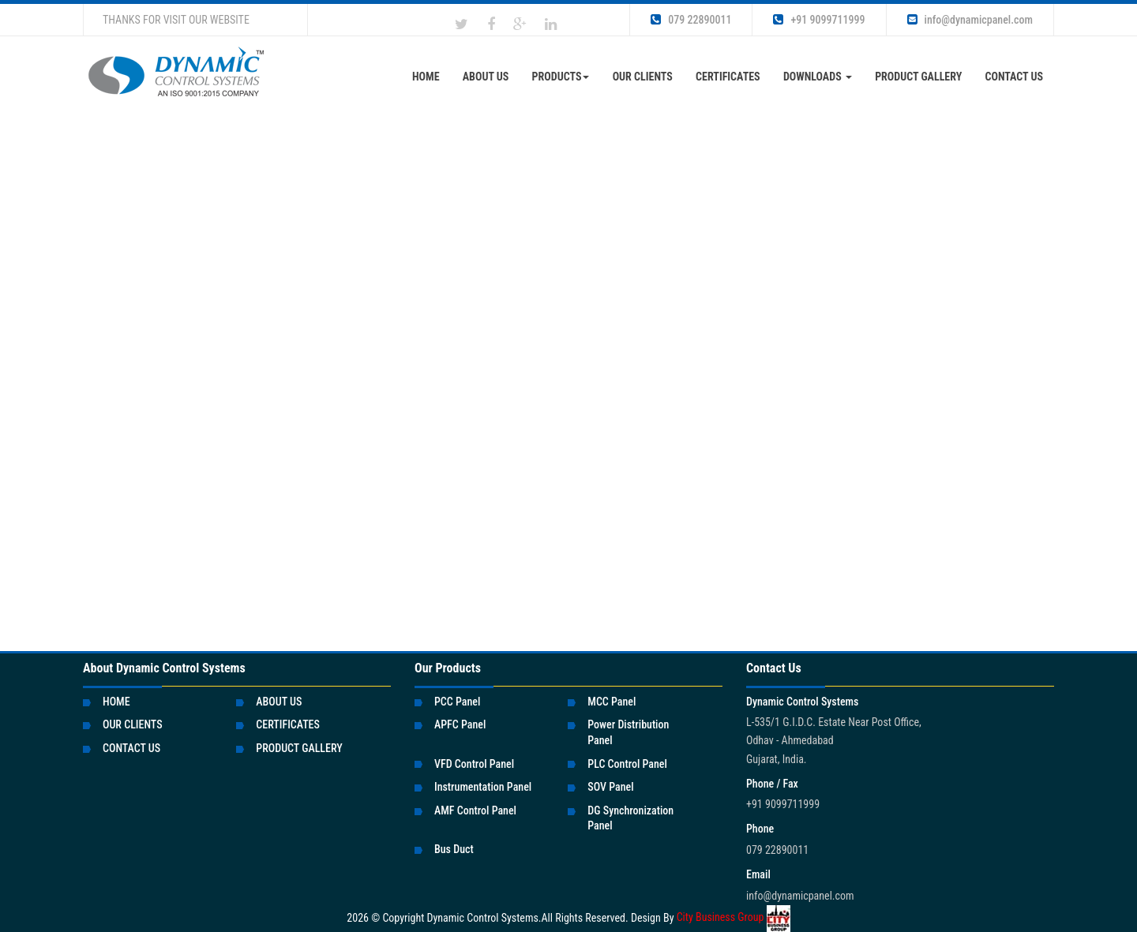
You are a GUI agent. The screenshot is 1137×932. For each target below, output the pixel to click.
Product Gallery (918, 76)
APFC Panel (460, 724)
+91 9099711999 (819, 19)
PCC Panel (457, 701)
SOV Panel (610, 786)
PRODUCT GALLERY (299, 748)
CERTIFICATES (728, 76)
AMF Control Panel (475, 810)
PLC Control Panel (627, 764)
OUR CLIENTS (643, 76)
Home (426, 76)
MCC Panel (611, 701)
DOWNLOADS (817, 76)
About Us (486, 76)
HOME (116, 701)
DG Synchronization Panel (630, 818)
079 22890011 (691, 19)
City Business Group (733, 917)
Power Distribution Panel (628, 732)
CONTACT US (1014, 76)
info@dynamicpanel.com (970, 19)
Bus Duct (454, 849)
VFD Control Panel (474, 764)
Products (561, 76)
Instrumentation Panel (482, 786)
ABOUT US (279, 701)
